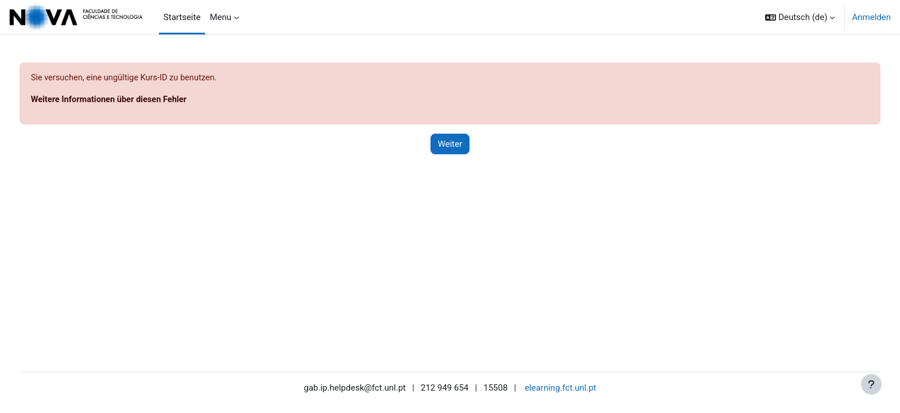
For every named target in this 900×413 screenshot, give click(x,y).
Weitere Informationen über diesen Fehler (132, 100)
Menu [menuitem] (220, 17)
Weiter (450, 144)
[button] (800, 17)
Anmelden (871, 17)
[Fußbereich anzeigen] (871, 384)
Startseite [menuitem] (182, 17)
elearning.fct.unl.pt (560, 388)
